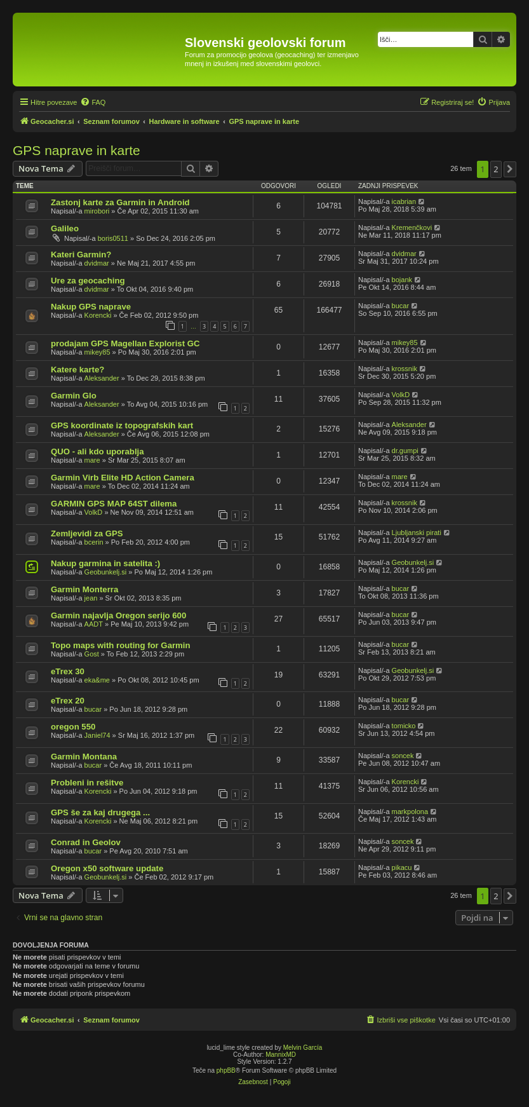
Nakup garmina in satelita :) (105, 563)
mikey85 (97, 352)
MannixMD (280, 1054)
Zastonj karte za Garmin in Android (120, 202)
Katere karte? (77, 369)
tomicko (404, 726)
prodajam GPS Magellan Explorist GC (125, 343)
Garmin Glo (74, 395)
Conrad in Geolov (86, 842)
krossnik (404, 368)
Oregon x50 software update (107, 868)
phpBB (226, 1070)
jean (91, 598)
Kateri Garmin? (81, 254)
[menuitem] (92, 102)
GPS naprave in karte (76, 150)
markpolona (410, 811)
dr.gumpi (405, 450)
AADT (93, 624)
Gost (91, 654)
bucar (401, 305)
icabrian (404, 201)
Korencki (98, 315)
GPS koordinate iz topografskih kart (122, 425)
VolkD (401, 394)
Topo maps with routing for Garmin (121, 645)
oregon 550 (73, 726)
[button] (510, 169)
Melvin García (303, 1047)
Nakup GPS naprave (91, 306)
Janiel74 (97, 735)
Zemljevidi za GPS (87, 533)
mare (92, 460)
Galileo (65, 228)
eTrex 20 (67, 700)
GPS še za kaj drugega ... (100, 812)
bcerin (94, 542)
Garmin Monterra (84, 589)
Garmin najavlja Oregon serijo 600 (118, 615)
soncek (403, 755)
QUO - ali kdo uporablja (97, 451)
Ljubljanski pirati (416, 532)
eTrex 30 (67, 671)
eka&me (97, 680)
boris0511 (113, 238)
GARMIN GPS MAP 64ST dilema (114, 503)
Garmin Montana (84, 756)
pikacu (402, 867)
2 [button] (495, 169)
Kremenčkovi (412, 227)
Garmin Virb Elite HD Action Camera (122, 477)
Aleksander (101, 378)
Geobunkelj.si (105, 572)
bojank (402, 279)
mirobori (97, 211)
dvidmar (96, 263)
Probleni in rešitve (87, 782)
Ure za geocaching (88, 280)
